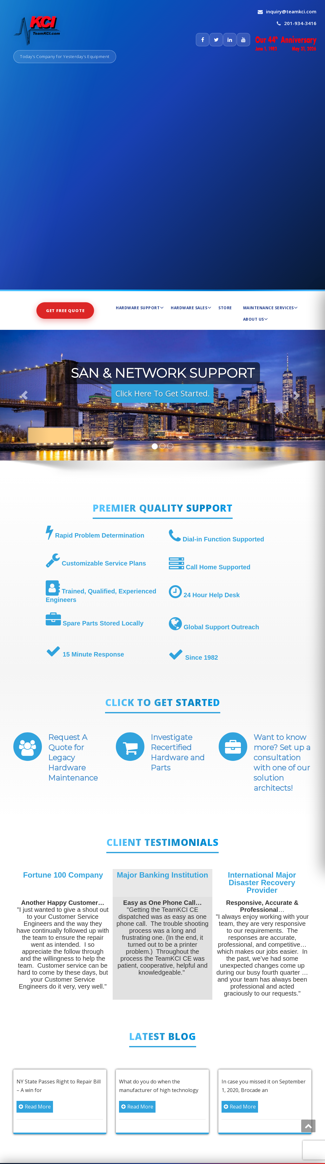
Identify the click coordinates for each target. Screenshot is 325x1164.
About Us (255, 319)
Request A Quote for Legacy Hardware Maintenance (73, 757)
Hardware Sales (191, 308)
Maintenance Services (270, 308)
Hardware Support (140, 308)
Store (225, 308)
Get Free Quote (65, 310)
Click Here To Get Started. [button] (162, 393)
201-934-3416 (300, 23)
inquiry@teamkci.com (291, 11)
